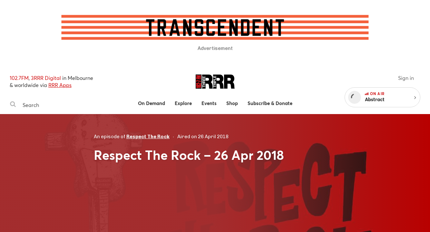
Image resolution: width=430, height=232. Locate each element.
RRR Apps (60, 85)
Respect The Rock (148, 137)
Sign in (406, 77)
